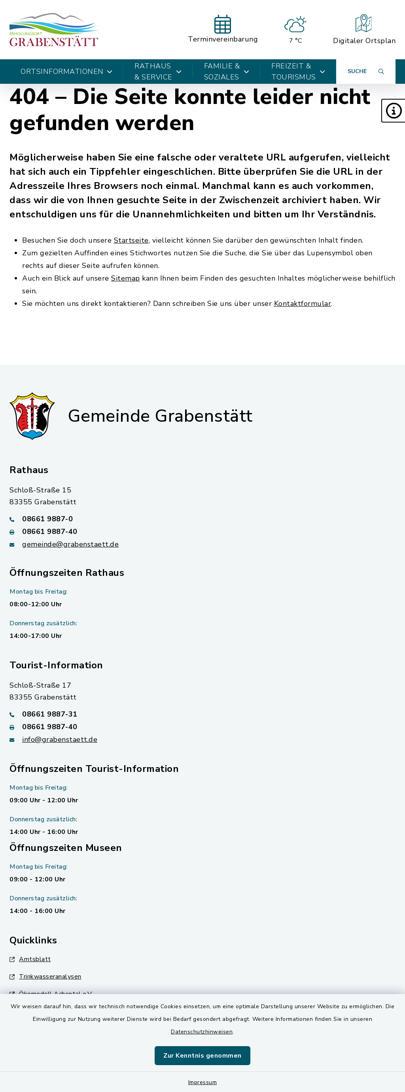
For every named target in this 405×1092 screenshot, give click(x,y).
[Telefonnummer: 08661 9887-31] (202, 714)
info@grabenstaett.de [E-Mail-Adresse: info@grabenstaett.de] (59, 739)
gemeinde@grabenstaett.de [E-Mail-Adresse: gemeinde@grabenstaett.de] (70, 544)
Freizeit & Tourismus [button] (298, 71)
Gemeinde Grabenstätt (160, 416)
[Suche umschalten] (366, 71)
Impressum (202, 1082)
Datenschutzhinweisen (202, 1031)
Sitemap (125, 278)
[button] (393, 111)
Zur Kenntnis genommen (202, 1055)
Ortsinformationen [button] (66, 71)
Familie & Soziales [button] (226, 71)
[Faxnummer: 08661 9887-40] (202, 531)
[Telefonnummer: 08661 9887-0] (202, 519)
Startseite (131, 240)
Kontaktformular (302, 303)
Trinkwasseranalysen (45, 976)
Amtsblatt (30, 959)
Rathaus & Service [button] (158, 71)
